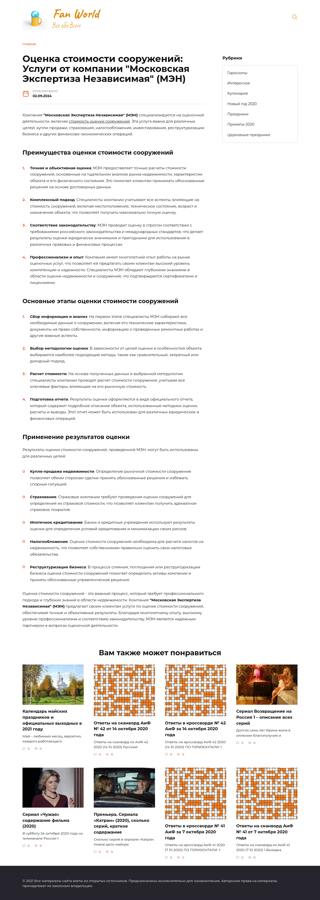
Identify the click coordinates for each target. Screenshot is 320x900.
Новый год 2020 (242, 104)
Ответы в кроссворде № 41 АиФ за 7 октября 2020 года (195, 831)
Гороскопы (238, 73)
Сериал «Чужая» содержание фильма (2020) (45, 819)
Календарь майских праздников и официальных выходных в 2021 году (52, 720)
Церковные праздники (249, 135)
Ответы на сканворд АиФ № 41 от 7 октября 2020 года (264, 831)
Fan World (76, 13)
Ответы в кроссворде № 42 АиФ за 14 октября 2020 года (195, 728)
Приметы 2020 (241, 124)
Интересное (239, 83)
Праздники (238, 114)
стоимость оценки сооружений (99, 121)
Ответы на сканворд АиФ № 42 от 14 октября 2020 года (122, 728)
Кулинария (238, 93)
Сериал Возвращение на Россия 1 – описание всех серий (264, 717)
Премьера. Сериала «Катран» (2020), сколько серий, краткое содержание (121, 822)
